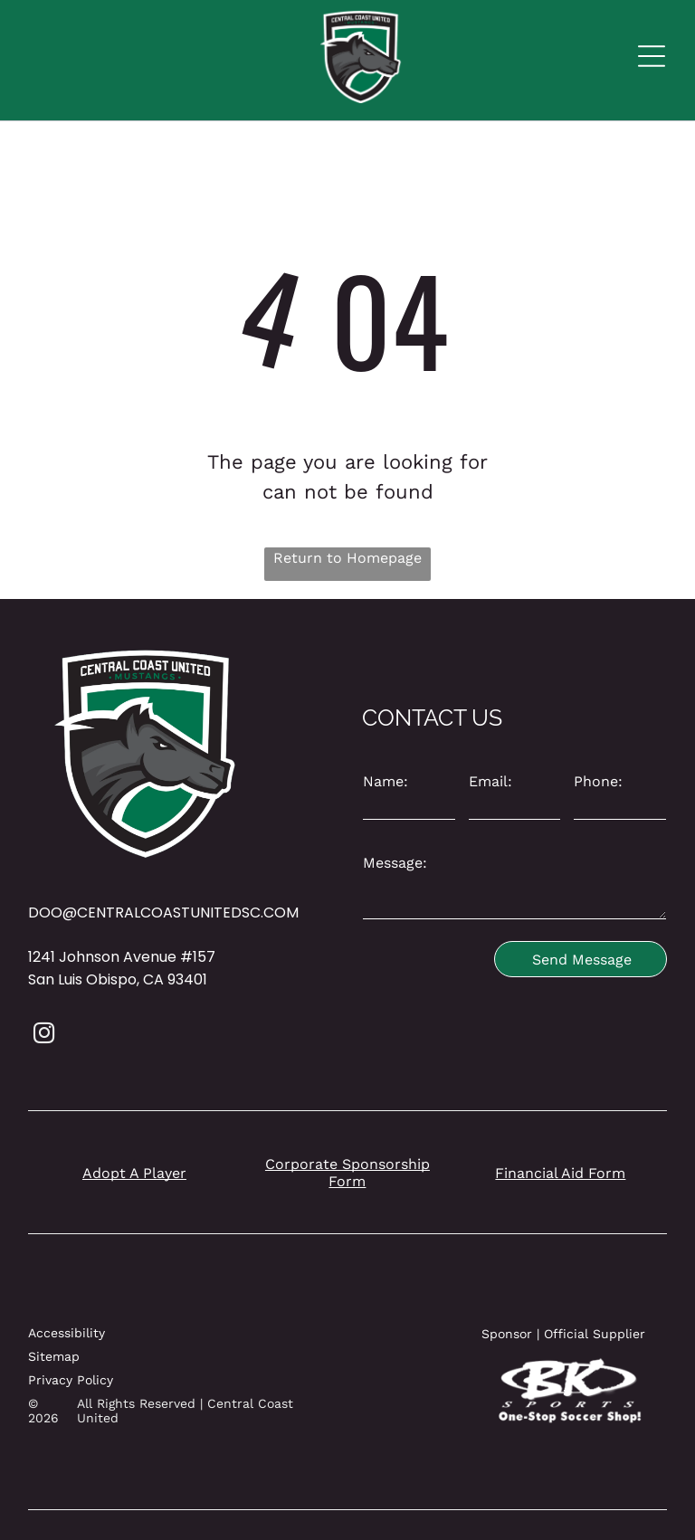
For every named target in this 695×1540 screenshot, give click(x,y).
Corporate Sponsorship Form (347, 1172)
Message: (395, 862)
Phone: (598, 781)
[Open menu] (651, 56)
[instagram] (44, 1035)
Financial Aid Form (560, 1173)
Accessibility (66, 1333)
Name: (385, 781)
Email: (490, 781)
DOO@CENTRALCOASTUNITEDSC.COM (163, 912)
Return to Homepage (347, 557)
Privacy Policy (70, 1380)
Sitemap (54, 1356)
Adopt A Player (134, 1173)
